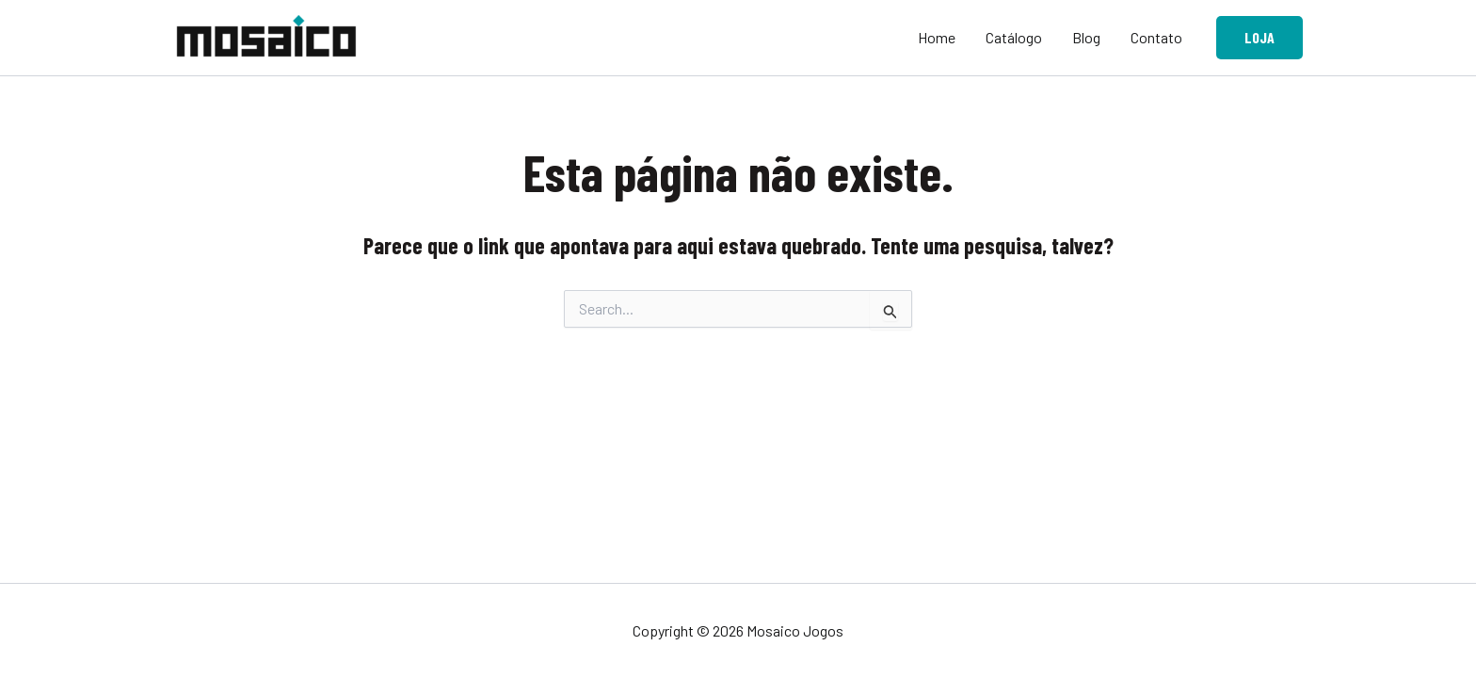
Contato (1156, 37)
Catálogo (1014, 37)
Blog (1086, 37)
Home (936, 37)
